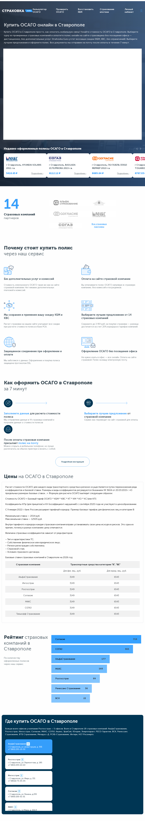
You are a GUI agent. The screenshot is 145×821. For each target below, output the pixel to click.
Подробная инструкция (72, 406)
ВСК (53, 642)
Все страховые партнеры (124, 214)
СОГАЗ (54, 592)
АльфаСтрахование (61, 602)
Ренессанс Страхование (63, 632)
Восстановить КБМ (86, 11)
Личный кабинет (134, 11)
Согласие (55, 583)
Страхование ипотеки (107, 11)
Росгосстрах (57, 622)
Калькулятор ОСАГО (40, 11)
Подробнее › (37, 175)
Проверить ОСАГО (62, 11)
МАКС (54, 612)
